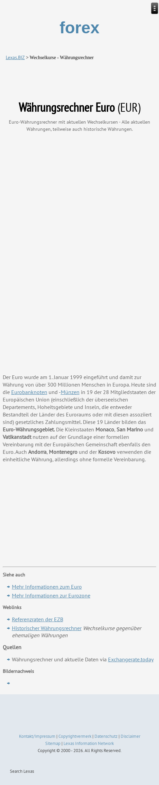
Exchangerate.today (131, 659)
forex (79, 28)
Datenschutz (106, 736)
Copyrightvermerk (74, 736)
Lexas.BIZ (15, 57)
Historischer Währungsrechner (47, 628)
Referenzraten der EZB (37, 619)
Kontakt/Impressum (37, 736)
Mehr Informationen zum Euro (47, 586)
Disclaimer (130, 736)
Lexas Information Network (89, 743)
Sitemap (52, 743)
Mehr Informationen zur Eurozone (51, 595)
